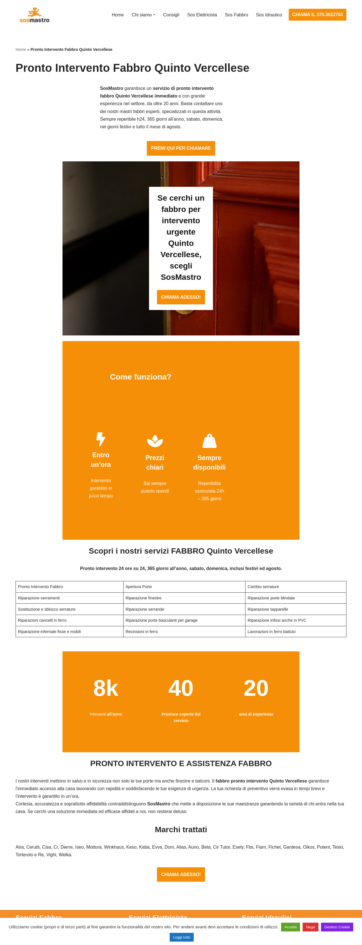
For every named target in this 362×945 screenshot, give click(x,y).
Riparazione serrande (37, 891)
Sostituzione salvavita (150, 902)
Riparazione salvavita (150, 880)
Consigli (171, 14)
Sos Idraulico (269, 14)
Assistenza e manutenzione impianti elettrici (172, 838)
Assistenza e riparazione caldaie (274, 849)
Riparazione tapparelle (38, 902)
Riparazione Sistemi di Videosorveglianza (170, 891)
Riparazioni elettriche (150, 870)
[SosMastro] (34, 14)
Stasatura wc (255, 912)
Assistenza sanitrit (260, 859)
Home (117, 14)
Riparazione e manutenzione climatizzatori (284, 880)
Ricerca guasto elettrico (152, 859)
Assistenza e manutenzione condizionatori (284, 838)
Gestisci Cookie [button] (337, 927)
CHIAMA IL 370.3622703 (317, 14)
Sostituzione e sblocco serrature (48, 912)
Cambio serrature (33, 859)
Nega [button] (310, 927)
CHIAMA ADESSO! (181, 236)
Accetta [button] (291, 927)
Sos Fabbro (236, 14)
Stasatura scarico (259, 902)
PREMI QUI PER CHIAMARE (181, 121)
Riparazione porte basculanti (44, 880)
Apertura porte (30, 838)
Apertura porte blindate (39, 849)
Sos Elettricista (202, 14)
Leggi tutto (181, 937)
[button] (153, 15)
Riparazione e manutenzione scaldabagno (284, 870)
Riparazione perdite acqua (268, 891)
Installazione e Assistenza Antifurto (163, 849)
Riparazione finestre (36, 870)
